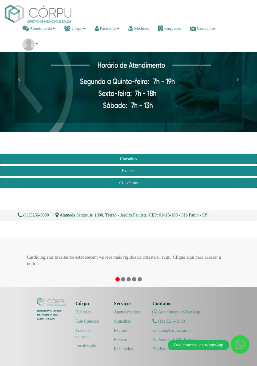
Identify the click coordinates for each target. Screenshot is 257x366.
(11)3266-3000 (33, 215)
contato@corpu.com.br (172, 330)
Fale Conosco (87, 321)
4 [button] (134, 279)
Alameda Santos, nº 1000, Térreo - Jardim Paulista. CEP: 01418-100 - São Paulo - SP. (131, 215)
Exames (128, 171)
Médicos (138, 28)
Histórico (83, 312)
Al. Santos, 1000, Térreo (173, 339)
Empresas (169, 28)
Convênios (202, 28)
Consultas (128, 159)
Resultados (123, 349)
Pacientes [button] (107, 28)
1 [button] (117, 279)
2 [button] (123, 279)
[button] (30, 44)
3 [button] (128, 279)
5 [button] (140, 279)
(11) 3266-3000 (168, 321)
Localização (85, 346)
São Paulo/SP (164, 349)
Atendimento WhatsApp (176, 312)
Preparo (120, 339)
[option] (128, 258)
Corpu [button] (75, 28)
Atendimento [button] (38, 28)
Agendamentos (127, 312)
